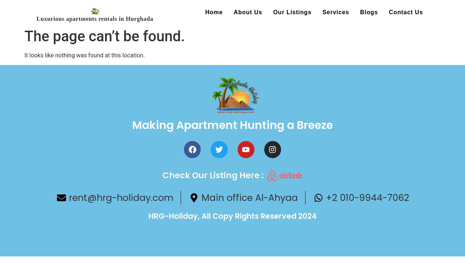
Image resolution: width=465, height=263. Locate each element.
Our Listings (292, 12)
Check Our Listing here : (213, 175)
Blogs (369, 12)
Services (336, 12)
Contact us (406, 12)
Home (214, 12)
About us (248, 12)
